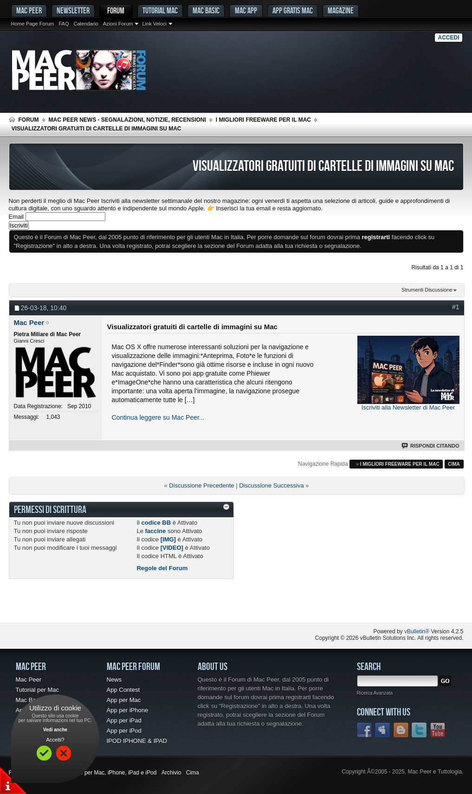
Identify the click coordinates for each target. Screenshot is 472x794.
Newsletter (73, 10)
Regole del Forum (162, 568)
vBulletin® (416, 631)
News (114, 679)
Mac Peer (29, 679)
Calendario (85, 23)
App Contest (123, 689)
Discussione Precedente (201, 485)
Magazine (341, 10)
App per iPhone (128, 710)
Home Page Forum (32, 23)
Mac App (246, 10)
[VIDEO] (172, 547)
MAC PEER (29, 10)
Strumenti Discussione (426, 290)
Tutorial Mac (160, 10)
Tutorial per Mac (37, 689)
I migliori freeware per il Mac (263, 120)
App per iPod (124, 730)
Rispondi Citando (430, 446)
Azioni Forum (118, 23)
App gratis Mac (292, 10)
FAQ (63, 23)
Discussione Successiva (271, 485)
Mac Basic (206, 10)
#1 (455, 307)
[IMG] (168, 539)
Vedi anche (55, 729)
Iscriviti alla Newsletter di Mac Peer (408, 407)
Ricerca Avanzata (375, 693)
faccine (155, 530)
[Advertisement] (117, 604)
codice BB (156, 522)
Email (16, 216)
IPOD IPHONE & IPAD (137, 740)
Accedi (448, 37)
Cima (454, 464)
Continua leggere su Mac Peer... (158, 417)
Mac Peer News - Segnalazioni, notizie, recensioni (127, 120)
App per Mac (124, 699)
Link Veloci (154, 23)
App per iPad (124, 720)
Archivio (171, 772)
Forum (115, 10)
